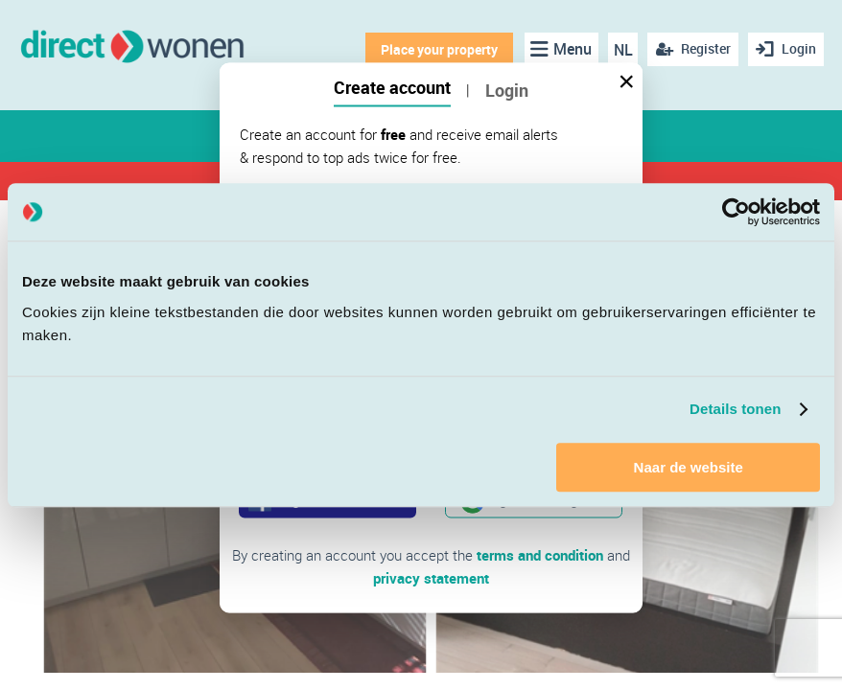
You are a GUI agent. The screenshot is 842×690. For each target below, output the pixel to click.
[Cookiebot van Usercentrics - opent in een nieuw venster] (736, 211)
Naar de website (688, 467)
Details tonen (735, 409)
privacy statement (431, 577)
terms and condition (540, 554)
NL (623, 49)
